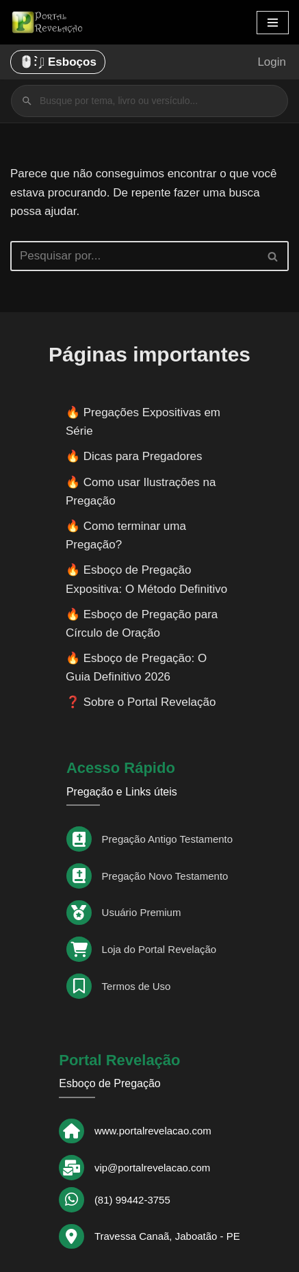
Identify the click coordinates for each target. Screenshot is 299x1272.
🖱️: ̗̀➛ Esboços (57, 61)
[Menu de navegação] (273, 22)
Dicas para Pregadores (143, 456)
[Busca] (134, 256)
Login (271, 61)
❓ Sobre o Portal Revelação (141, 702)
